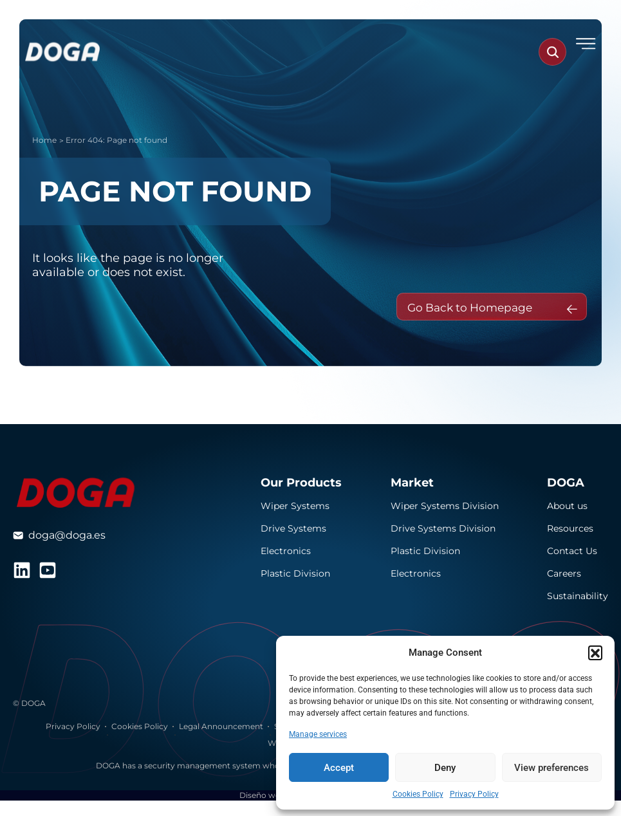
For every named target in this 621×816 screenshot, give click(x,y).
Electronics (286, 567)
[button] (595, 652)
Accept (339, 768)
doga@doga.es (67, 551)
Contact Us (572, 567)
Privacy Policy (474, 794)
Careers (564, 589)
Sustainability (577, 612)
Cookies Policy (418, 794)
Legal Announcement (221, 742)
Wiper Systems (295, 522)
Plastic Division (295, 589)
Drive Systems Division (443, 544)
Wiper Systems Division (445, 522)
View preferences (551, 768)
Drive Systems (293, 544)
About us (567, 522)
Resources (570, 544)
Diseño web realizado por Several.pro (310, 810)
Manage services (318, 734)
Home (44, 140)
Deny (445, 768)
